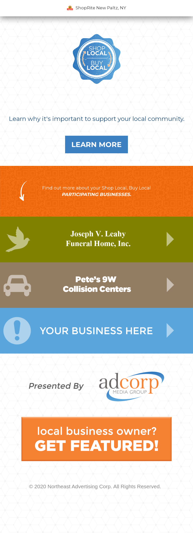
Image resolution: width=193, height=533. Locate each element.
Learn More (96, 144)
